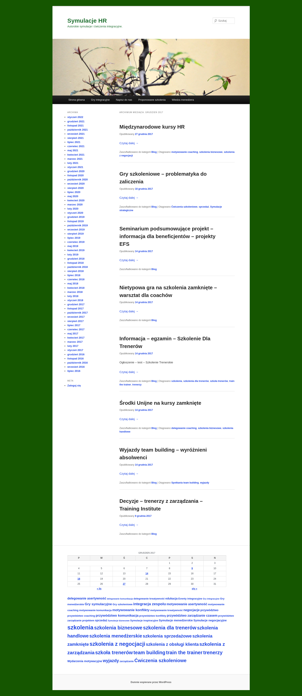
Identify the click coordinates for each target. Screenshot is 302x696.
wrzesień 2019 (76, 229)
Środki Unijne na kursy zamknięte (160, 403)
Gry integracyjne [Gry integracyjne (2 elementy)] (211, 599)
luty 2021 (73, 162)
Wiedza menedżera (183, 99)
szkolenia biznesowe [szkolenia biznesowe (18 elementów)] (118, 627)
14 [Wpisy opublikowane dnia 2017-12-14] (147, 573)
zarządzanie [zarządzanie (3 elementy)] (127, 661)
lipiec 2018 (73, 275)
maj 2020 (72, 196)
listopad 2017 (75, 308)
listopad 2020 (75, 175)
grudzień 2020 (76, 171)
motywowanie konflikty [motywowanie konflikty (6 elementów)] (131, 610)
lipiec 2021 (73, 142)
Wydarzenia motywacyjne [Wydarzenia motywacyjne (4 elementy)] (84, 661)
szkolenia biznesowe (211, 152)
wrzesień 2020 (76, 183)
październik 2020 (77, 179)
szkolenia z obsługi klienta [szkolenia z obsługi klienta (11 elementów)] (172, 644)
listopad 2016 (75, 358)
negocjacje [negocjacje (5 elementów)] (191, 610)
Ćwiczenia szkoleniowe (184, 206)
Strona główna (76, 99)
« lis (99, 588)
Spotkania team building (185, 482)
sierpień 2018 (75, 271)
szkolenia (176, 381)
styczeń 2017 (75, 350)
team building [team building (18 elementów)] (149, 652)
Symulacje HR (87, 20)
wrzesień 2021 (76, 133)
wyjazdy (204, 482)
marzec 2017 (75, 341)
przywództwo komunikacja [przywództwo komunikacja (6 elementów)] (117, 615)
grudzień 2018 (76, 258)
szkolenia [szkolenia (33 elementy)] (80, 627)
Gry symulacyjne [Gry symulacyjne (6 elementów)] (98, 604)
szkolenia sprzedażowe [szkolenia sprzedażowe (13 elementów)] (167, 636)
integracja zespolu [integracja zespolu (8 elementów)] (149, 604)
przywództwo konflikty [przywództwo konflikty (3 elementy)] (152, 615)
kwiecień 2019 (76, 250)
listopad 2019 (75, 221)
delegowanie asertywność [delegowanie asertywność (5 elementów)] (86, 598)
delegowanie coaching (184, 428)
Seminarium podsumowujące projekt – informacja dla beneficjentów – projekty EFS (168, 236)
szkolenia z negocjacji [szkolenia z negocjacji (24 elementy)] (117, 644)
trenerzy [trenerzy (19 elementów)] (213, 652)
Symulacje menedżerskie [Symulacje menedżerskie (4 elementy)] (176, 620)
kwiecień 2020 (76, 200)
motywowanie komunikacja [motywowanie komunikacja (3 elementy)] (95, 610)
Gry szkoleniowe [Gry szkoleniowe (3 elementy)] (123, 604)
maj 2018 (72, 283)
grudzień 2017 (76, 304)
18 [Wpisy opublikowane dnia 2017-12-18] (79, 578)
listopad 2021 (75, 125)
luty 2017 (73, 345)
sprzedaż (204, 206)
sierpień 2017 (75, 321)
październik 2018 (77, 266)
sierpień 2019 (75, 233)
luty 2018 (73, 296)
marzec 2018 (75, 291)
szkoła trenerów (219, 381)
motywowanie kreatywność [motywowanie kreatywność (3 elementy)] (166, 610)
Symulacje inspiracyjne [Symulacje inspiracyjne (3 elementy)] (144, 620)
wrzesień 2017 (76, 316)
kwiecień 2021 (76, 154)
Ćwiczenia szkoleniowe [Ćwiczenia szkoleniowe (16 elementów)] (160, 660)
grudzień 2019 (76, 216)
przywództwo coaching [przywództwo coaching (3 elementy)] (81, 615)
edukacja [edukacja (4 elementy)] (171, 598)
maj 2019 (72, 246)
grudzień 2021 (76, 121)
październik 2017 (77, 312)
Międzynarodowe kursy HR (152, 127)
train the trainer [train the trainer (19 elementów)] (184, 652)
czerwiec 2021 (76, 146)
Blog (154, 152)
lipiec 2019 (73, 237)
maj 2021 (72, 150)
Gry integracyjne (100, 99)
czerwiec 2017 (76, 329)
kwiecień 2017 (76, 337)
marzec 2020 (75, 204)
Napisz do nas (124, 99)
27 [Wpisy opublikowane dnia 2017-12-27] (124, 584)
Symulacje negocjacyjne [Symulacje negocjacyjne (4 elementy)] (210, 620)
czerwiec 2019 (76, 241)
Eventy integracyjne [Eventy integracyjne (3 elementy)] (190, 598)
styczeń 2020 (75, 212)
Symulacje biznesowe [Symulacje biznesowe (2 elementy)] (119, 620)
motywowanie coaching (184, 152)
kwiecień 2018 (76, 287)
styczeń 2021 (75, 167)
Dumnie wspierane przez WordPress (151, 682)
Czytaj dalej (129, 143)
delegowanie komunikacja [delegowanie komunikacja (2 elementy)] (120, 599)
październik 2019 (77, 225)
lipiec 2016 (73, 370)
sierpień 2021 (75, 137)
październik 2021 (77, 129)
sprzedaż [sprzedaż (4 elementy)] (101, 620)
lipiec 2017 (73, 325)
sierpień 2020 (75, 188)
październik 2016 (77, 362)
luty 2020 (73, 208)
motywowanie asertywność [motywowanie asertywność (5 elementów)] (186, 604)
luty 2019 (73, 254)
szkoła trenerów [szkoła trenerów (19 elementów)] (114, 652)
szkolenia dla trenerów (196, 381)
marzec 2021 (75, 158)
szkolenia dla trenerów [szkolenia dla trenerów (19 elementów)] (169, 627)
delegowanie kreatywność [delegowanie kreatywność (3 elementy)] (149, 598)
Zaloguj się (74, 385)
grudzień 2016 (76, 354)
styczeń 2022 (75, 117)
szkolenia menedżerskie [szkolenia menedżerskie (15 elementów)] (115, 635)
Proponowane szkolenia (151, 99)
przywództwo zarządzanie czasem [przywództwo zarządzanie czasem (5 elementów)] (192, 615)
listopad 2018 (75, 262)
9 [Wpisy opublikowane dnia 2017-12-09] (192, 568)
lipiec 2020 (73, 192)
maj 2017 (72, 333)
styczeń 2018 (75, 300)
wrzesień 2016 (76, 366)
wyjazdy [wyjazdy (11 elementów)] (111, 660)
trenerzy (137, 384)
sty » (194, 588)
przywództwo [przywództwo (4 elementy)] (209, 610)
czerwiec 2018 (76, 279)
